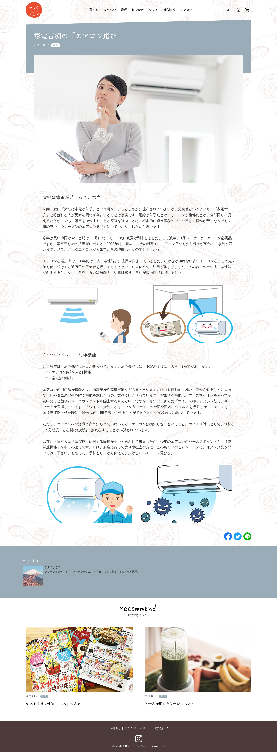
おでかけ (137, 9)
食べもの (109, 9)
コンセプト (188, 9)
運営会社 (161, 728)
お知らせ (115, 728)
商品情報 (169, 9)
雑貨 (124, 9)
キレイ (153, 9)
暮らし (94, 9)
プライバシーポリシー (137, 728)
